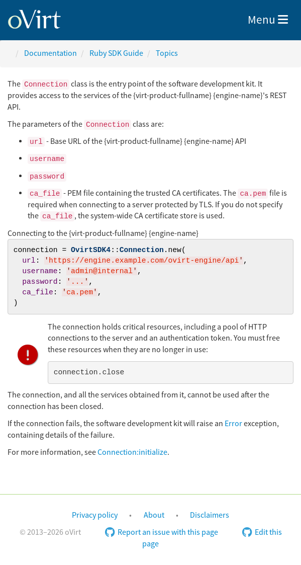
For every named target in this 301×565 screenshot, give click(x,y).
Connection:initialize (132, 452)
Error (233, 424)
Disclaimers (209, 515)
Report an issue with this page (161, 532)
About (154, 515)
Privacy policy (95, 515)
